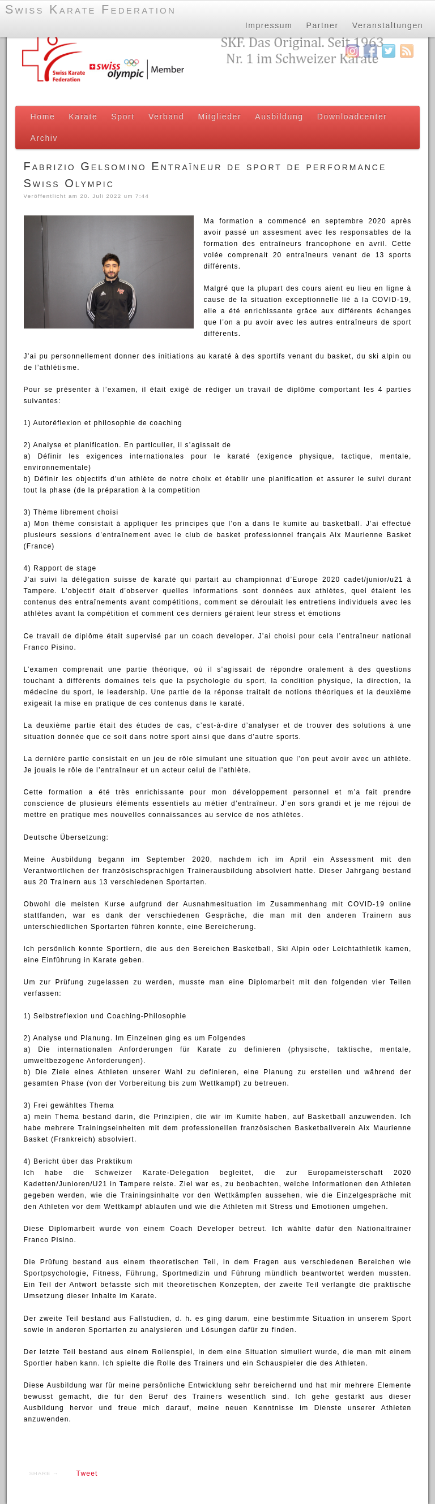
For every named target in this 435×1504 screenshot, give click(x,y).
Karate (83, 116)
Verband (166, 116)
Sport (123, 116)
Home (43, 116)
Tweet (87, 1473)
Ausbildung (279, 116)
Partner (321, 24)
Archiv (44, 137)
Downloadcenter (352, 116)
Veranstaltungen (387, 24)
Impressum (268, 24)
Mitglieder (219, 116)
